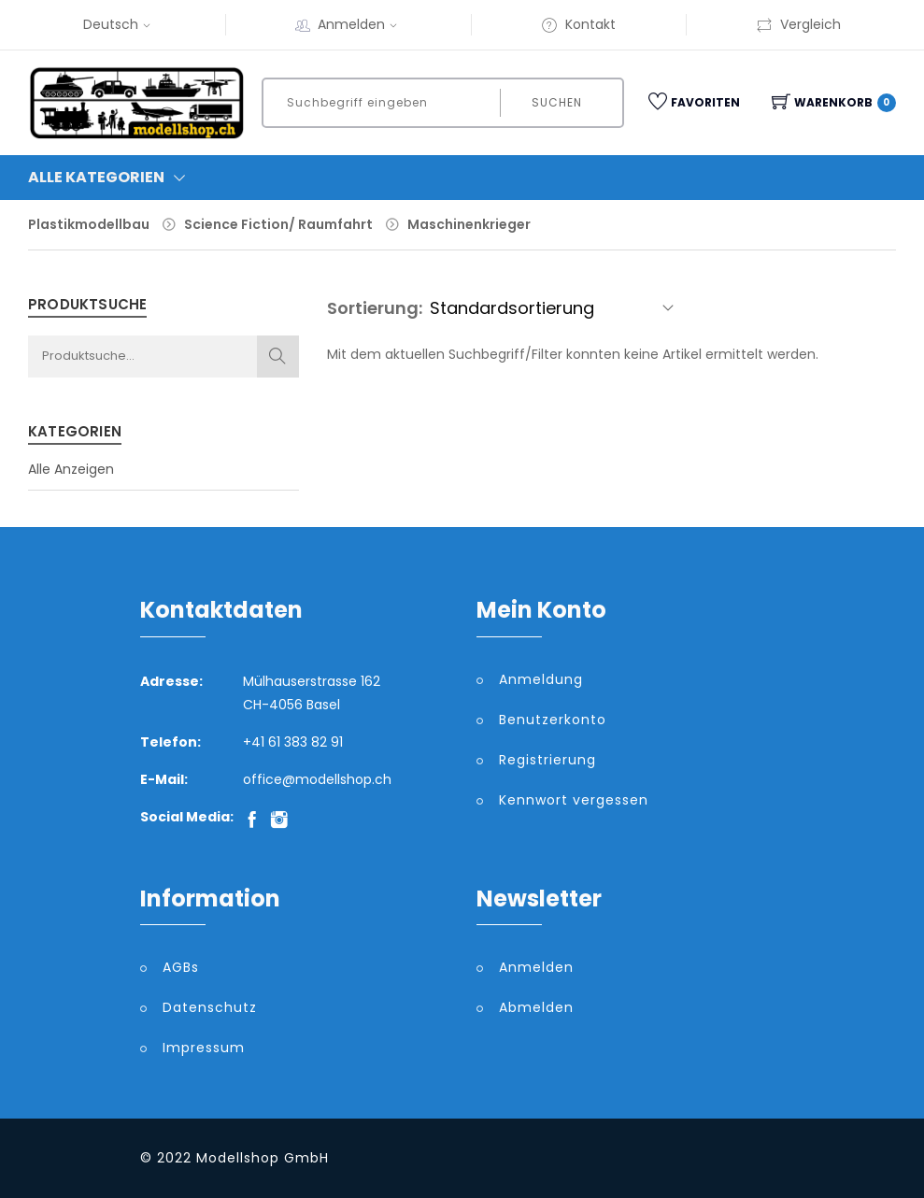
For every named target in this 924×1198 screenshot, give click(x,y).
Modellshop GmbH (262, 1157)
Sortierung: (374, 308)
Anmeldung (541, 679)
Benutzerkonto (552, 719)
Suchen (557, 102)
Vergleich (798, 24)
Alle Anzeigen (71, 469)
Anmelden (360, 24)
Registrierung (547, 759)
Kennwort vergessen (573, 800)
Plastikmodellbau (88, 224)
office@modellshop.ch (317, 779)
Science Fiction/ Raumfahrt (278, 224)
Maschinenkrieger (469, 224)
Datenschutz (210, 1007)
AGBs (181, 967)
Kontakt (578, 24)
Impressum (204, 1047)
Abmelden (536, 1007)
